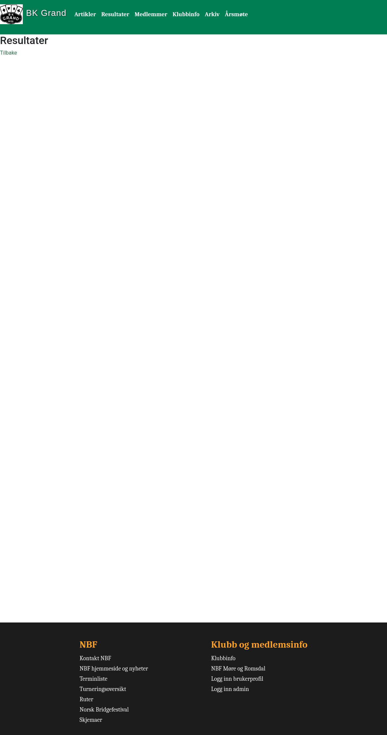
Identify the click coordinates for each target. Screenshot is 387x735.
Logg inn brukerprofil (237, 678)
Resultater (115, 14)
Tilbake (8, 53)
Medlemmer (151, 14)
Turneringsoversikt (103, 689)
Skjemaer (91, 719)
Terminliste (93, 678)
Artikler (85, 14)
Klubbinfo (186, 14)
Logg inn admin (230, 689)
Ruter (86, 699)
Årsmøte (236, 14)
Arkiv (212, 14)
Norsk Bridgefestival (104, 709)
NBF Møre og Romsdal (238, 668)
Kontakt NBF (95, 658)
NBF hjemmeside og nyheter (114, 668)
